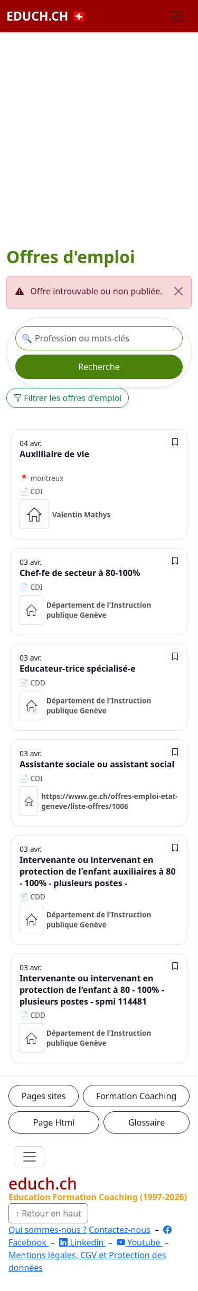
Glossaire (146, 1122)
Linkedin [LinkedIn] (82, 1242)
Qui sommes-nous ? (47, 1230)
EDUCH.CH (46, 15)
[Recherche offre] (99, 338)
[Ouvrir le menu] (29, 1156)
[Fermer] (178, 291)
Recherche (98, 367)
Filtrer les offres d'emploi (67, 398)
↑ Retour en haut (48, 1213)
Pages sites (44, 1096)
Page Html (53, 1122)
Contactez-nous (119, 1230)
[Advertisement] (99, 141)
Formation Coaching (136, 1096)
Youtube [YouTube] (140, 1242)
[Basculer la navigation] (177, 15)
